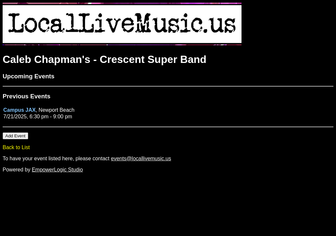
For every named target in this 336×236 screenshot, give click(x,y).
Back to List (16, 147)
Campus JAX (19, 110)
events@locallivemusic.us (141, 158)
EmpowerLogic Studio (57, 169)
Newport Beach (56, 110)
